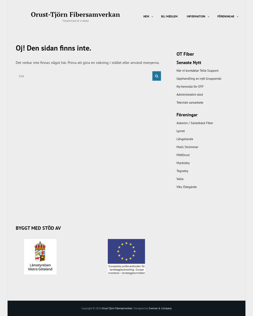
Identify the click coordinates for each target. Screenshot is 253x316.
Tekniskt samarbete (190, 102)
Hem (148, 16)
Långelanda (185, 139)
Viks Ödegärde (187, 187)
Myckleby (183, 163)
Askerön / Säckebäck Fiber (195, 123)
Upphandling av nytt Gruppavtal (199, 78)
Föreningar (228, 16)
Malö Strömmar (187, 147)
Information (198, 16)
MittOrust (183, 155)
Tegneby (182, 171)
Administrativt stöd (190, 94)
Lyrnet (181, 131)
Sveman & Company (160, 308)
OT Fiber (185, 54)
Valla (180, 179)
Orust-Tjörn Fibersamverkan (75, 14)
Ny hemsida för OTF (190, 86)
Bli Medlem (169, 16)
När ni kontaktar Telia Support (197, 70)
